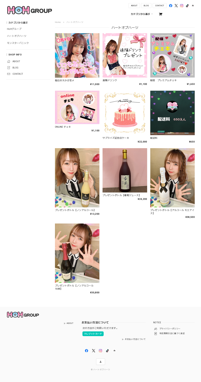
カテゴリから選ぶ (142, 14)
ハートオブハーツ (16, 36)
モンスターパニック (18, 43)
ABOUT (134, 5)
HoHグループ (14, 29)
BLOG (146, 5)
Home (58, 22)
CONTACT (159, 5)
